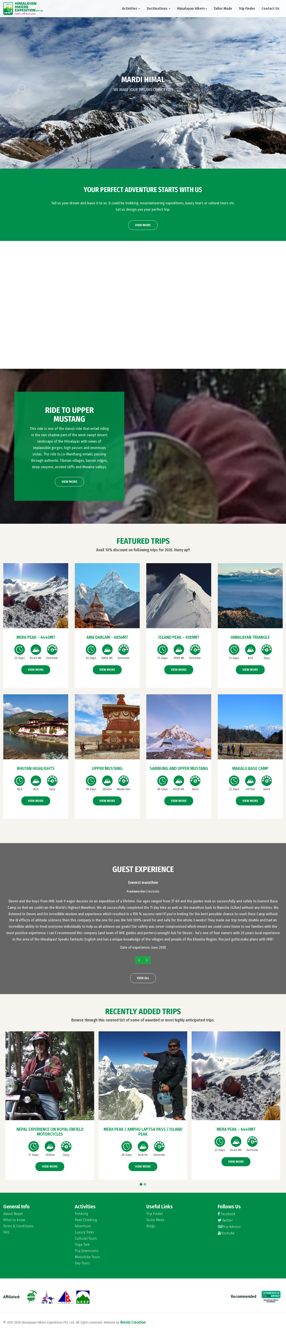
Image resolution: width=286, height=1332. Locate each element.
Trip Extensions (86, 1251)
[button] (21, 126)
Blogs (150, 1226)
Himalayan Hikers (192, 8)
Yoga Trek (82, 1245)
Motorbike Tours (87, 1257)
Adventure (83, 1226)
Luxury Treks (84, 1232)
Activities (131, 8)
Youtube (226, 1233)
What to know (14, 1220)
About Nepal (13, 1214)
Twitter (225, 1220)
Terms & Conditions (18, 1226)
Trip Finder (247, 8)
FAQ (6, 1232)
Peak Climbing (86, 1220)
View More (143, 225)
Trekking (81, 1214)
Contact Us (270, 8)
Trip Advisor (229, 1227)
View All (143, 978)
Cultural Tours (86, 1239)
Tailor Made (223, 8)
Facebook (226, 1214)
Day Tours (82, 1263)
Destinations (158, 8)
